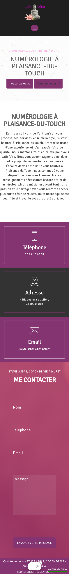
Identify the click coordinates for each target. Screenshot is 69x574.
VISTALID (19, 561)
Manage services (57, 570)
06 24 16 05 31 (21, 83)
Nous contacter (48, 83)
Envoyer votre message (34, 543)
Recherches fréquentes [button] (34, 571)
